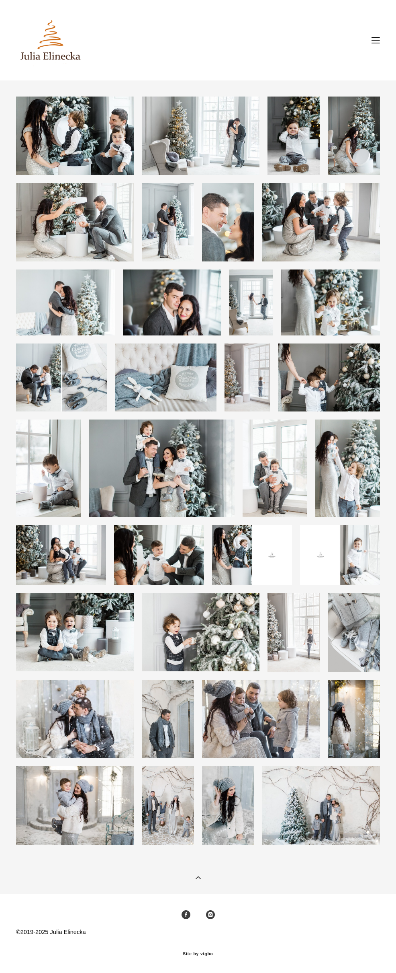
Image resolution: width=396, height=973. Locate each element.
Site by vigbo (198, 954)
